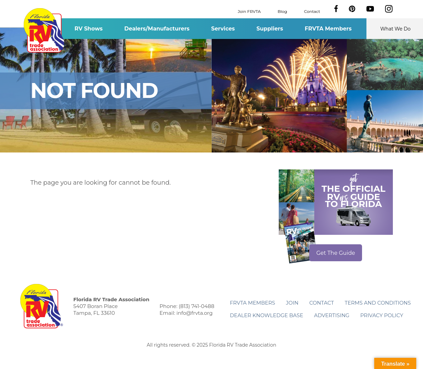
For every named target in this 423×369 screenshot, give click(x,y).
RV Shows (89, 28)
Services (223, 28)
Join (292, 303)
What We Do (395, 29)
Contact (312, 11)
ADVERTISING (332, 315)
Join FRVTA (249, 11)
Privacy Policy (381, 315)
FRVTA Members (328, 28)
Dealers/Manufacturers (156, 28)
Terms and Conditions (378, 303)
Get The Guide (335, 253)
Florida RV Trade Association (45, 30)
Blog (282, 11)
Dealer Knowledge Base (266, 315)
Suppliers (269, 28)
